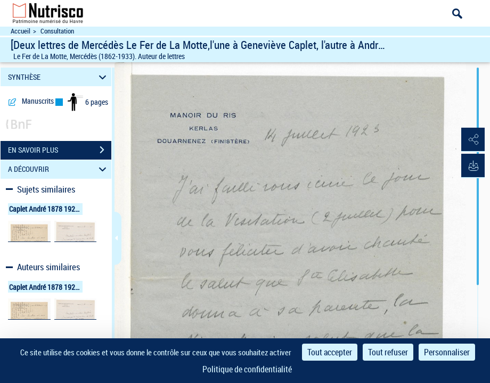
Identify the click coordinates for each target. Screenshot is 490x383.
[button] (471, 140)
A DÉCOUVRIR (59, 169)
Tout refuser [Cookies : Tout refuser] (388, 352)
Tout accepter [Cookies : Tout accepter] (329, 352)
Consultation (57, 31)
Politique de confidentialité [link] (247, 369)
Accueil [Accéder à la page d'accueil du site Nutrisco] (20, 31)
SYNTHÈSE (59, 77)
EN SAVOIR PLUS (59, 150)
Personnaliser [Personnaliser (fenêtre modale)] (447, 352)
